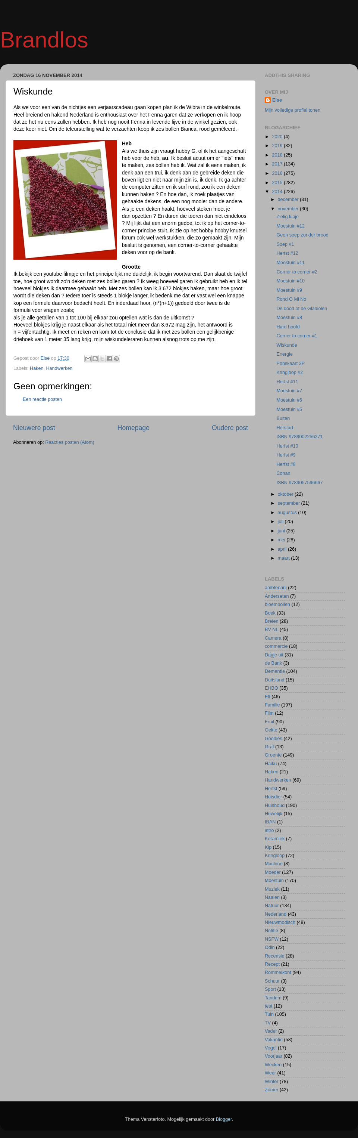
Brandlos (44, 39)
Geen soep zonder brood (302, 235)
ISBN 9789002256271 (299, 436)
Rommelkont (278, 972)
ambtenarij (276, 587)
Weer (270, 1073)
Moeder (273, 872)
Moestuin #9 (289, 290)
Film (269, 713)
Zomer (271, 1089)
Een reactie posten (42, 399)
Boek (270, 613)
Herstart (284, 427)
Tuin (269, 1014)
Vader (271, 1031)
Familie (272, 705)
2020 (278, 136)
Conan (283, 473)
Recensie (275, 956)
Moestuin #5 (289, 409)
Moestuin (274, 880)
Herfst (271, 788)
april (283, 549)
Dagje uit (274, 655)
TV (268, 1023)
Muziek (272, 889)
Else (277, 100)
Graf (269, 746)
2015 (278, 182)
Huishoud (275, 805)
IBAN (270, 822)
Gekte (271, 730)
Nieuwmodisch (280, 922)
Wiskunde (286, 345)
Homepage (133, 428)
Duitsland (275, 680)
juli (281, 521)
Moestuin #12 (290, 226)
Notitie (271, 930)
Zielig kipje (287, 216)
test (268, 1006)
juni (282, 531)
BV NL (271, 629)
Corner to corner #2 (296, 272)
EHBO (271, 688)
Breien (271, 621)
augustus (288, 512)
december (289, 199)
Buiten (283, 418)
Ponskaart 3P (290, 363)
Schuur (272, 981)
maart (284, 558)
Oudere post (230, 428)
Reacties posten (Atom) (69, 442)
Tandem (273, 998)
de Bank (273, 663)
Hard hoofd (287, 327)
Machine (274, 863)
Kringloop (275, 855)
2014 (278, 191)
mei (282, 539)
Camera (273, 638)
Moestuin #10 (290, 281)
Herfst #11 (287, 381)
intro (269, 830)
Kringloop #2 (289, 372)
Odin (270, 947)
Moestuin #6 (289, 400)
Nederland (275, 914)
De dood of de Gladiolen (301, 308)
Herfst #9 (285, 455)
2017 (278, 164)
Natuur (272, 905)
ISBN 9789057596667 (299, 482)
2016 (278, 173)
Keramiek (275, 838)
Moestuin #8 (289, 317)
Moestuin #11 (290, 262)
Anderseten (277, 596)
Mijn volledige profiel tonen (292, 110)
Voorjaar (273, 1056)
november (289, 208)
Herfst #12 (287, 253)
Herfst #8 (285, 464)
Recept (272, 964)
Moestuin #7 (289, 390)
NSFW (272, 939)
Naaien (272, 897)
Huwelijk (273, 813)
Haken (36, 368)
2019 (278, 145)
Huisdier (273, 797)
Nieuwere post (34, 428)
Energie (284, 354)
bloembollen (277, 604)
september (289, 503)
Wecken (273, 1064)
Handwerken (59, 368)
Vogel (271, 1048)
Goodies (273, 738)
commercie (276, 646)
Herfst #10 (287, 446)
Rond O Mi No (291, 299)
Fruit (269, 721)
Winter (271, 1081)
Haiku (271, 763)
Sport (270, 989)
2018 (278, 155)
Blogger (224, 1119)
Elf (267, 696)
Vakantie (274, 1039)
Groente (273, 755)
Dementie (275, 671)
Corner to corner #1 (296, 335)
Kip (268, 847)
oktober (286, 494)
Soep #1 (285, 244)
